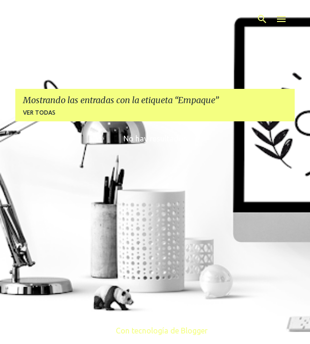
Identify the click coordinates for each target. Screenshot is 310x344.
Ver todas (39, 112)
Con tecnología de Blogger (155, 330)
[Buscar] (262, 19)
